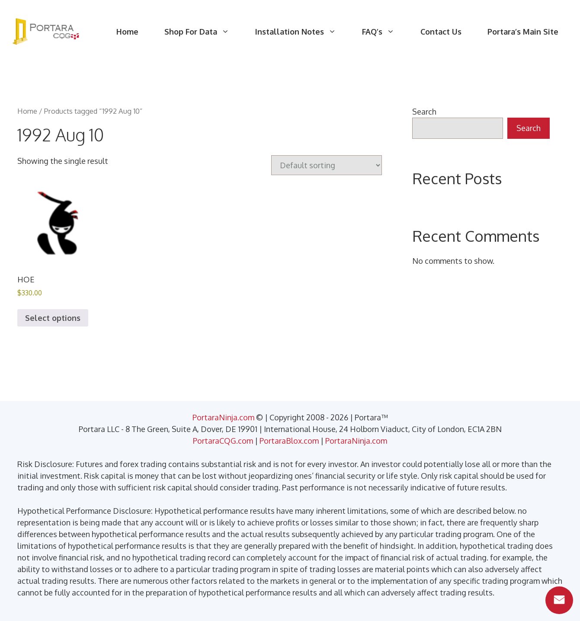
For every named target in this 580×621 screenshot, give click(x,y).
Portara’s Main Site (522, 31)
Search (424, 111)
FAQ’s (384, 31)
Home (127, 31)
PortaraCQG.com (223, 440)
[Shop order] (326, 165)
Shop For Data (203, 31)
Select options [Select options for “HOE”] (52, 318)
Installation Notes (302, 31)
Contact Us (440, 31)
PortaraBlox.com (289, 440)
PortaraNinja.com (223, 417)
